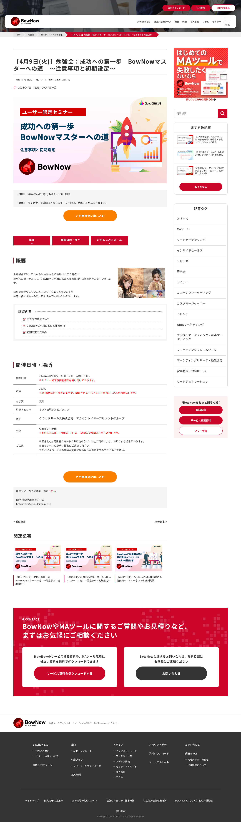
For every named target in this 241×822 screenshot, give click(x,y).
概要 (32, 240)
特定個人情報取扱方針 (154, 800)
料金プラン (77, 759)
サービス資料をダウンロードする (69, 673)
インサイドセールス (190, 250)
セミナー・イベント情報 (36, 50)
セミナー (216, 21)
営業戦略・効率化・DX (191, 371)
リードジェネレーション (192, 381)
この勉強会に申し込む (90, 216)
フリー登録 (201, 431)
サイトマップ (32, 800)
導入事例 (191, 21)
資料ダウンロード (159, 753)
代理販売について (197, 765)
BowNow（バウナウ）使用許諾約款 (194, 800)
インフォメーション (126, 751)
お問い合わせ (171, 673)
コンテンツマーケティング (194, 292)
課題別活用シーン (156, 21)
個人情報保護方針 (53, 800)
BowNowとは (134, 21)
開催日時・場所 (70, 240)
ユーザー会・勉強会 (45, 80)
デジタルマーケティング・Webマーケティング (200, 337)
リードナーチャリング (191, 239)
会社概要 (120, 811)
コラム (203, 21)
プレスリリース (124, 756)
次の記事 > (161, 521)
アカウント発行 (158, 744)
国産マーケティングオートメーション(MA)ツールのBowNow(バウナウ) (83, 723)
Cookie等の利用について (85, 800)
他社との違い (42, 751)
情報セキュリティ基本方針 (120, 800)
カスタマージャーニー (191, 303)
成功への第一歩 (63, 80)
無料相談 (201, 410)
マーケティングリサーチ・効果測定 (199, 360)
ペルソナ (182, 314)
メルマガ (182, 261)
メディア (118, 744)
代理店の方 (191, 753)
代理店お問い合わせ (198, 759)
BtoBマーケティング (190, 324)
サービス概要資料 (201, 420)
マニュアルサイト (159, 762)
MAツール (183, 229)
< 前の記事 (19, 521)
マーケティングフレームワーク (197, 350)
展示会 (181, 271)
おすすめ (182, 218)
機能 (171, 21)
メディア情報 (123, 761)
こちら (52, 491)
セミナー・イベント (126, 766)
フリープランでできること (87, 766)
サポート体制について (47, 756)
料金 (180, 21)
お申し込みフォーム (109, 240)
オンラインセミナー (26, 80)
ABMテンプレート (82, 751)
